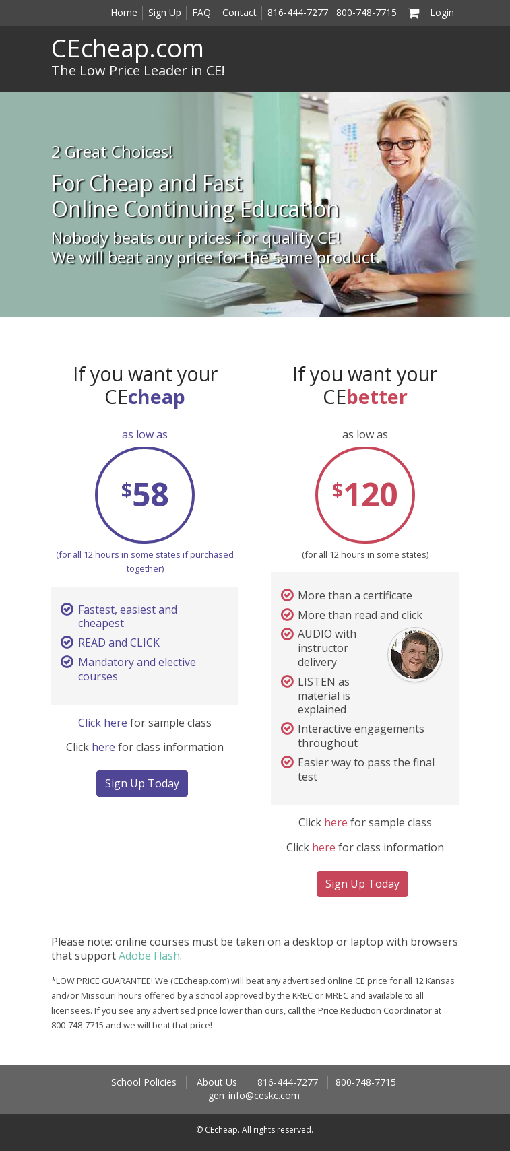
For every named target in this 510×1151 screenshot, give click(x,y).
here (115, 722)
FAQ (201, 12)
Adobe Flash (149, 955)
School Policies (144, 1082)
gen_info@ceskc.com (254, 1095)
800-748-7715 (366, 12)
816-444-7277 (297, 12)
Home (123, 12)
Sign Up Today (142, 783)
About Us (217, 1082)
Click (91, 722)
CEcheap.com (127, 48)
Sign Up (164, 12)
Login (442, 12)
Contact (239, 12)
